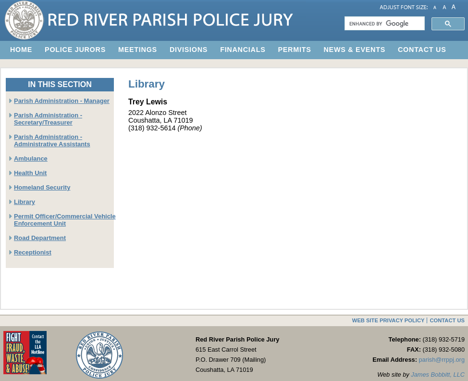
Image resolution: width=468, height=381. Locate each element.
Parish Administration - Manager (62, 100)
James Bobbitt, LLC (438, 374)
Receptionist (32, 252)
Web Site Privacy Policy (388, 320)
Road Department (40, 237)
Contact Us (447, 320)
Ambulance (31, 158)
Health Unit (30, 173)
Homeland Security (42, 187)
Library (24, 201)
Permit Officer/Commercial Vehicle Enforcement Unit (65, 220)
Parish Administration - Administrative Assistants (52, 140)
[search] (383, 23)
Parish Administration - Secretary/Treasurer (48, 119)
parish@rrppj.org (442, 359)
